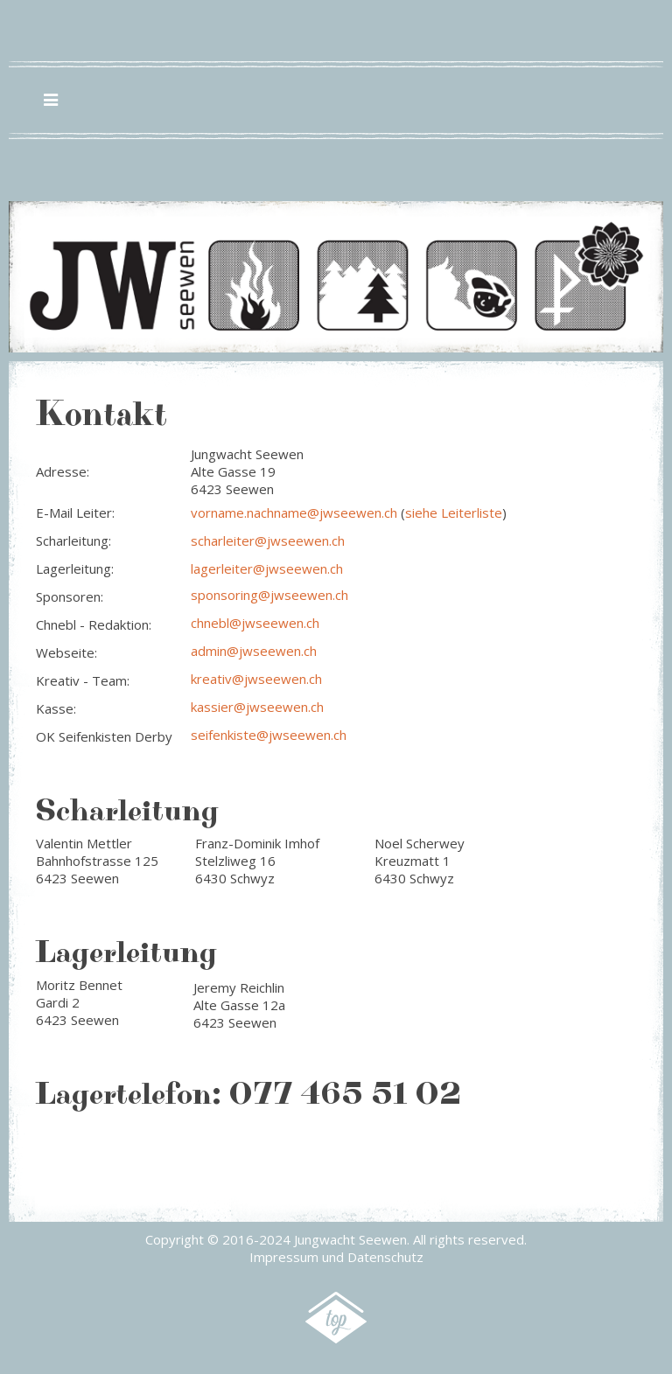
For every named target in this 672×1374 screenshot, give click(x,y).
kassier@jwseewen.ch (257, 706)
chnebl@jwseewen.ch (255, 622)
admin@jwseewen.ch (254, 650)
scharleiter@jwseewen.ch (268, 540)
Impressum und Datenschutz (336, 1257)
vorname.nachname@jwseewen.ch (294, 512)
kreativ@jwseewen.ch (256, 678)
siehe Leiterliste (453, 512)
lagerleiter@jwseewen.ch (267, 568)
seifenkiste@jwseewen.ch (268, 734)
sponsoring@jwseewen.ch (269, 594)
